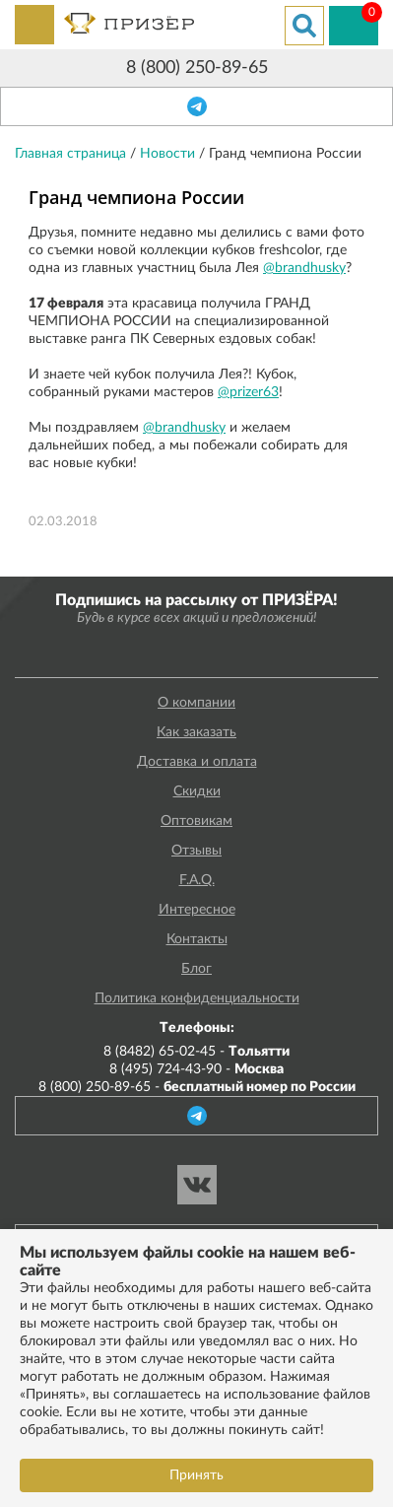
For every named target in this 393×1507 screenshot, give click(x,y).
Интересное (197, 910)
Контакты (197, 939)
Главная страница (72, 154)
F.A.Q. (197, 880)
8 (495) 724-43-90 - (196, 1069)
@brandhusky (304, 268)
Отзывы (196, 850)
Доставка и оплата (197, 762)
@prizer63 (248, 392)
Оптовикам (196, 821)
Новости (169, 154)
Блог (196, 969)
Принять (196, 1475)
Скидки (197, 791)
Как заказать (196, 732)
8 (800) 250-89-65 (197, 68)
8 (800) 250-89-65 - (197, 1087)
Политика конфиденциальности (197, 998)
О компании (196, 703)
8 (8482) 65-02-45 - (196, 1052)
